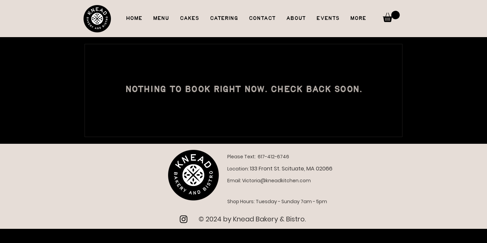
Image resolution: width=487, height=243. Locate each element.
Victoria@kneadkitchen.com (276, 180)
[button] (391, 16)
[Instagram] (184, 219)
